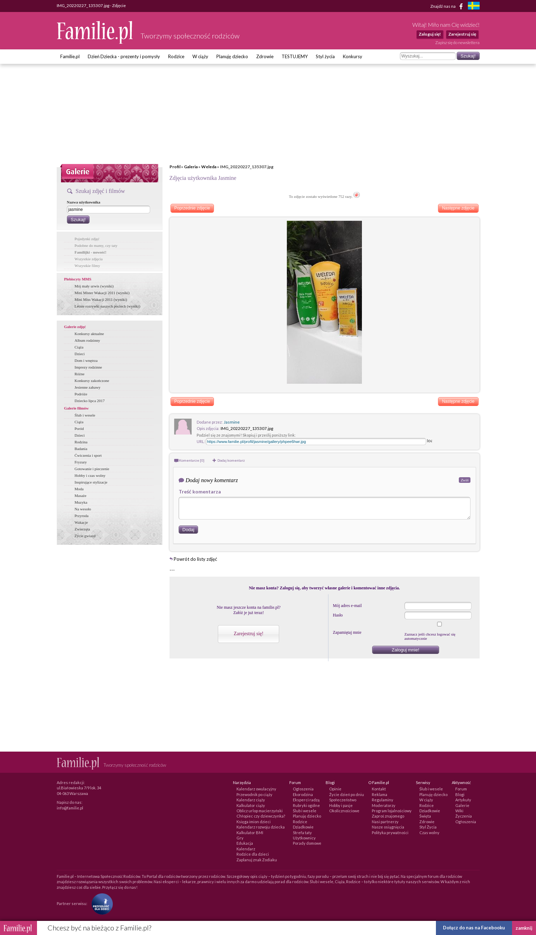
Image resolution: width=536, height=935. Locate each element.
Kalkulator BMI (249, 832)
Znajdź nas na (447, 6)
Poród (79, 428)
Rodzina (81, 442)
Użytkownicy (304, 838)
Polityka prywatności (390, 832)
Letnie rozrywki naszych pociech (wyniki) (107, 306)
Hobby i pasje (341, 805)
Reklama (379, 794)
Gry (240, 838)
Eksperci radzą (306, 799)
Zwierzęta (82, 529)
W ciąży (200, 56)
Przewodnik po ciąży (254, 794)
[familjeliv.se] (474, 6)
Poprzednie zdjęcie (192, 208)
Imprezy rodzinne (88, 367)
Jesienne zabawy (88, 387)
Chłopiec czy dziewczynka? (260, 816)
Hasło (338, 615)
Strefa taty (302, 832)
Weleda (208, 166)
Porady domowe (307, 843)
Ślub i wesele (85, 415)
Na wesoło (83, 509)
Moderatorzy (383, 805)
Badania (81, 449)
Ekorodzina (303, 794)
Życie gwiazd (85, 536)
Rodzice (176, 56)
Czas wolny (429, 832)
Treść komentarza (200, 491)
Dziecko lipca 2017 (90, 401)
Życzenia (463, 816)
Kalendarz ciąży (250, 799)
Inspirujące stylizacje (91, 482)
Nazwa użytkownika (83, 202)
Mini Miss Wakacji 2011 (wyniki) (101, 299)
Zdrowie (264, 56)
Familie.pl (70, 56)
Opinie (335, 789)
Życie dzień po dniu (346, 794)
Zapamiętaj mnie (347, 632)
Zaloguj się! (430, 34)
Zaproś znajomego (388, 816)
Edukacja (244, 843)
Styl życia (325, 56)
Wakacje (81, 522)
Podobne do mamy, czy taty (96, 245)
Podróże (81, 394)
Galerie (462, 805)
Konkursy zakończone (92, 380)
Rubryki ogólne (306, 805)
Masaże (81, 495)
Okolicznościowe (344, 810)
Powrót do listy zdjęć (195, 559)
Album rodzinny (87, 340)
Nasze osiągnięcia (388, 827)
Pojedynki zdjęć (87, 239)
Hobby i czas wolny (90, 475)
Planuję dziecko (232, 56)
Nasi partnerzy (385, 821)
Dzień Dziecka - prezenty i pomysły (124, 56)
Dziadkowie (303, 827)
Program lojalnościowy (392, 810)
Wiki (459, 810)
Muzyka (81, 502)
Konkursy (352, 56)
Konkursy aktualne (89, 334)
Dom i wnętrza (86, 360)
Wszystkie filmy (87, 265)
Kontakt (379, 789)
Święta (425, 816)
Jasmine (232, 422)
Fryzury (81, 462)
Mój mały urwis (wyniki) (94, 286)
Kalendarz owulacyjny (256, 789)
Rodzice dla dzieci (252, 854)
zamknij (524, 928)
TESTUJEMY (295, 56)
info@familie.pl (70, 808)
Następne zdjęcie (458, 208)
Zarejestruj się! (248, 633)
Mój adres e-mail (347, 605)
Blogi (459, 794)
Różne (80, 374)
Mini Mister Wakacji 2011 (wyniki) (102, 293)
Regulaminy (382, 799)
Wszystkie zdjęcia (89, 259)
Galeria (191, 166)
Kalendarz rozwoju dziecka (260, 827)
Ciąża (79, 347)
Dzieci (80, 354)
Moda (79, 489)
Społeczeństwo (342, 799)
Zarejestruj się (462, 34)
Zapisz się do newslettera (457, 42)
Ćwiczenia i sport (88, 455)
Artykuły (463, 799)
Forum (461, 789)
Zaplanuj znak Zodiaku (256, 859)
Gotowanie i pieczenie (92, 469)
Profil (175, 166)
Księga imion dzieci (253, 821)
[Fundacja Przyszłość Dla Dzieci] (100, 903)
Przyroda (82, 516)
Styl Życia (428, 827)
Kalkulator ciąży (250, 805)
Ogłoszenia (303, 789)
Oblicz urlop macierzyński (259, 810)
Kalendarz (245, 848)
